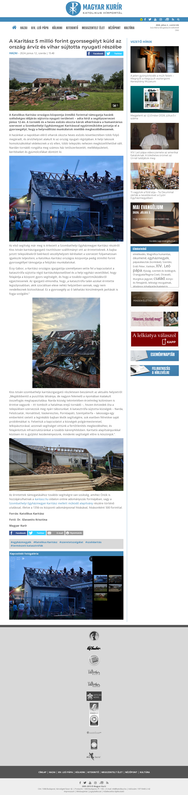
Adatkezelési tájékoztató (113, 791)
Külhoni (57, 28)
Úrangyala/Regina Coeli (146, 274)
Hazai (24, 28)
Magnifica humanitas (158, 254)
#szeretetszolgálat (71, 542)
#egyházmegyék (21, 542)
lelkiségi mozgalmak (159, 282)
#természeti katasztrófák (27, 545)
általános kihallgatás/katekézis (150, 286)
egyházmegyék (158, 258)
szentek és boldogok (164, 270)
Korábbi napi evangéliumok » (163, 241)
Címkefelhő (139, 249)
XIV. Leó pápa (40, 28)
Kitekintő (72, 28)
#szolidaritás (93, 542)
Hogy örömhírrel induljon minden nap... (151, 212)
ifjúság (147, 270)
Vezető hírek (141, 42)
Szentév (167, 262)
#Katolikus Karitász (45, 542)
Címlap (42, 772)
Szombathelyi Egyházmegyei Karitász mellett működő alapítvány (51, 503)
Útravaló (166, 274)
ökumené (139, 258)
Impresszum (69, 791)
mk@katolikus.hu (119, 789)
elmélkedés (139, 254)
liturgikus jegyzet (142, 279)
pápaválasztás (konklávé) (147, 262)
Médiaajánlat (81, 791)
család (159, 278)
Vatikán (150, 266)
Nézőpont (114, 28)
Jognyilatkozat (95, 791)
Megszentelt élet (93, 28)
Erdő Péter (139, 266)
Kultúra (129, 28)
